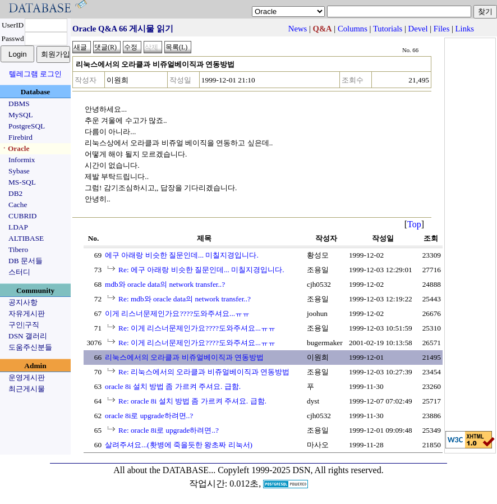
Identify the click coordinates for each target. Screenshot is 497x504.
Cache (17, 204)
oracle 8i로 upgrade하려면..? (149, 415)
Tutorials (387, 28)
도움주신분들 (30, 347)
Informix (21, 159)
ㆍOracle (15, 148)
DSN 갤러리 (27, 336)
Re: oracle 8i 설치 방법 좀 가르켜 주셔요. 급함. (192, 401)
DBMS (19, 103)
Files (442, 28)
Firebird (20, 137)
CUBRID (22, 216)
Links (464, 28)
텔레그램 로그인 (35, 74)
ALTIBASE (26, 238)
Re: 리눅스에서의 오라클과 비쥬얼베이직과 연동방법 (203, 372)
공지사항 (23, 302)
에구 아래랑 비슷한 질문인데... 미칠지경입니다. (182, 255)
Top (414, 224)
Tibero (18, 249)
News (297, 28)
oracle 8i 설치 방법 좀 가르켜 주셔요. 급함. (173, 386)
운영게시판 (26, 377)
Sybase (19, 171)
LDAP (18, 227)
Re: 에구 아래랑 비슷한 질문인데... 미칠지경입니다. (201, 269)
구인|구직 (23, 324)
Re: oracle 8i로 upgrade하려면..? (168, 430)
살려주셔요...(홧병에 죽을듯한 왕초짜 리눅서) (178, 445)
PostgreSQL (26, 126)
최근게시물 (26, 388)
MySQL (20, 115)
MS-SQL (22, 182)
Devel (418, 28)
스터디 (19, 272)
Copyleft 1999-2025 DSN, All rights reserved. (301, 470)
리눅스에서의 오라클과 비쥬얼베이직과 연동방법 (184, 357)
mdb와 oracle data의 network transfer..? (165, 284)
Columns (352, 28)
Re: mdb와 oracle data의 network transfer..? (184, 299)
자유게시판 (26, 313)
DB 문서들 (25, 260)
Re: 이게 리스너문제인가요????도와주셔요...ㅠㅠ (196, 328)
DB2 (15, 193)
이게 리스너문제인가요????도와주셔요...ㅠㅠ (177, 313)
